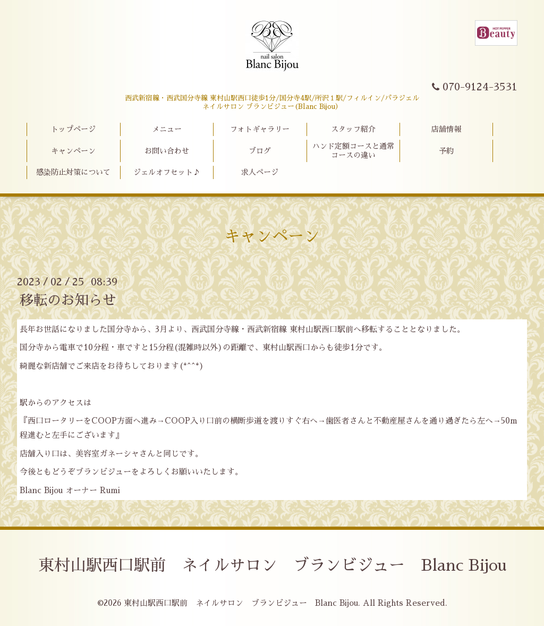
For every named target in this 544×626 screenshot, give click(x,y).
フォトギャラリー (260, 129)
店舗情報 (446, 129)
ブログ (260, 151)
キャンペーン (73, 151)
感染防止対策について (73, 172)
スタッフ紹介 (353, 129)
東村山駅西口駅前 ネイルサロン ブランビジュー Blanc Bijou (272, 565)
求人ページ (259, 172)
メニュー (167, 129)
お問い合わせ (166, 151)
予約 (446, 151)
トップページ (73, 129)
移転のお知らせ (68, 300)
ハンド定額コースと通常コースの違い (353, 150)
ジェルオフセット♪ (166, 172)
